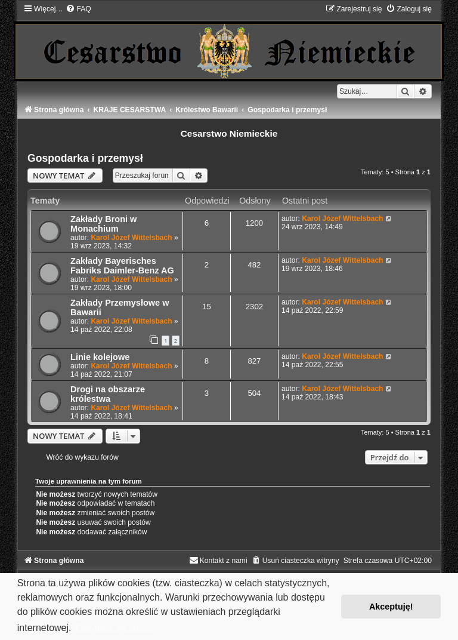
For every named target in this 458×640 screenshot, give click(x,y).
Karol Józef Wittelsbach (131, 237)
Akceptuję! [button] (391, 606)
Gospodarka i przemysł (85, 158)
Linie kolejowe (99, 357)
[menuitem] (78, 9)
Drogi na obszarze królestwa (107, 394)
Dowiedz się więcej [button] (116, 628)
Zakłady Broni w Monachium (103, 223)
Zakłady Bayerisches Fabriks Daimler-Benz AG (122, 265)
